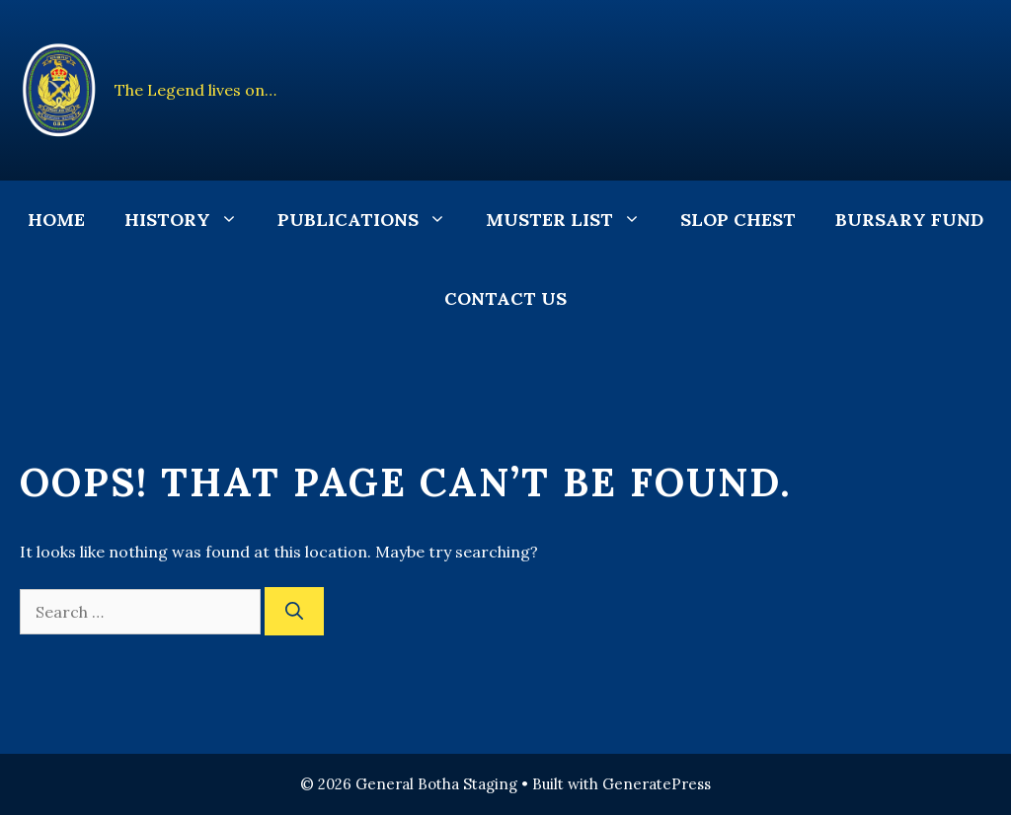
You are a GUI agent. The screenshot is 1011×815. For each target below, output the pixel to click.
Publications (371, 220)
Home (56, 219)
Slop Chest (738, 219)
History (191, 220)
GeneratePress (656, 784)
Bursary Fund (909, 219)
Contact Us (505, 298)
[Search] (294, 611)
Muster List (573, 220)
